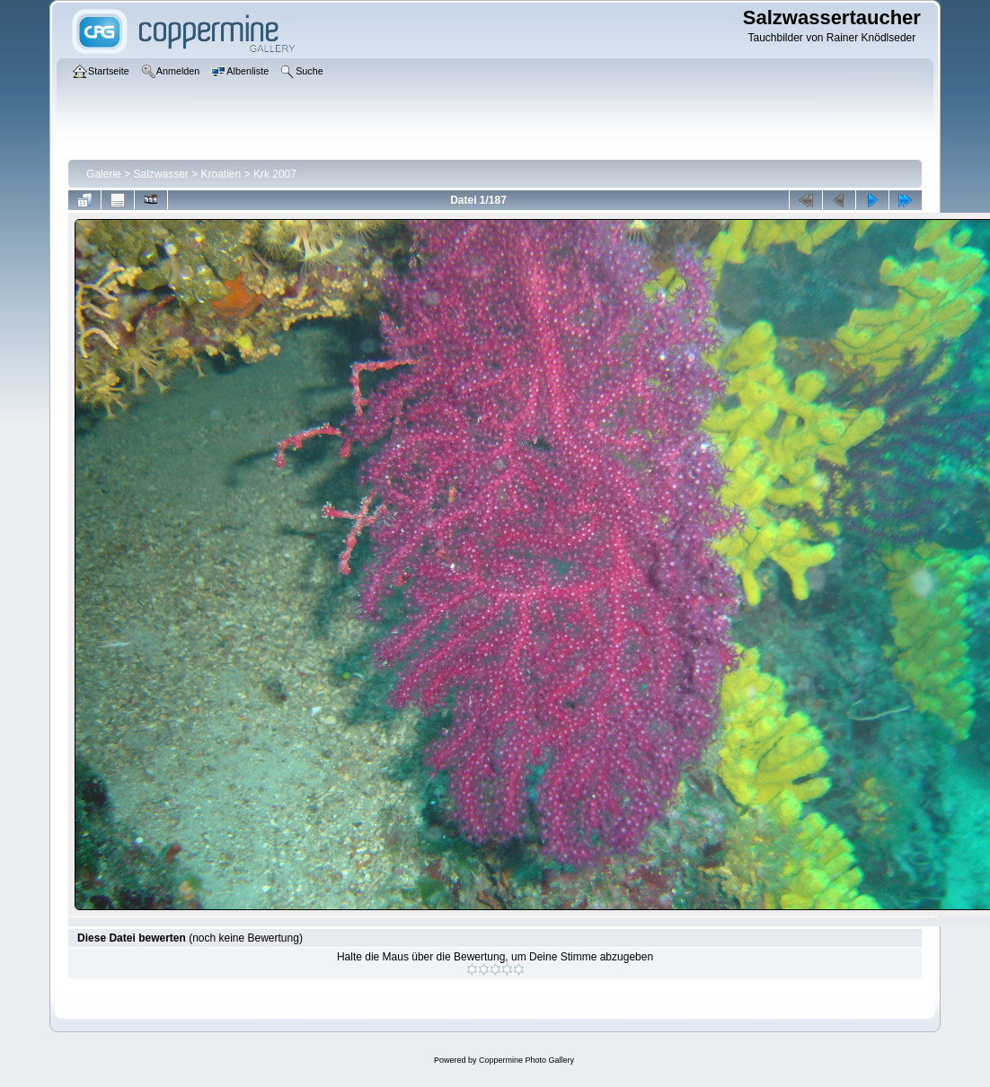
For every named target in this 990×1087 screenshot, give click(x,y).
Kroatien (221, 174)
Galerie (103, 174)
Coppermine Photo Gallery (526, 1060)
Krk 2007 (274, 174)
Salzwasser (160, 174)
